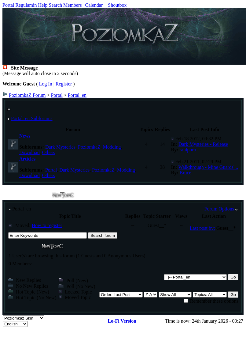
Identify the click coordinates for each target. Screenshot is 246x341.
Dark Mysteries (60, 147)
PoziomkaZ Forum (27, 95)
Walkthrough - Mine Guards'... (208, 167)
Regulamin (26, 5)
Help (42, 5)
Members (72, 5)
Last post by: (202, 228)
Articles (27, 158)
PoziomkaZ (89, 147)
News (24, 135)
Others (48, 152)
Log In (45, 83)
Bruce (185, 172)
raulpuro (187, 149)
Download (29, 152)
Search (55, 5)
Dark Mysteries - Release (203, 144)
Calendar (94, 5)
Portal (8, 5)
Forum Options (219, 208)
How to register (47, 225)
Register (64, 83)
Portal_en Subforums (32, 118)
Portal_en (77, 95)
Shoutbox (117, 5)
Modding (112, 147)
